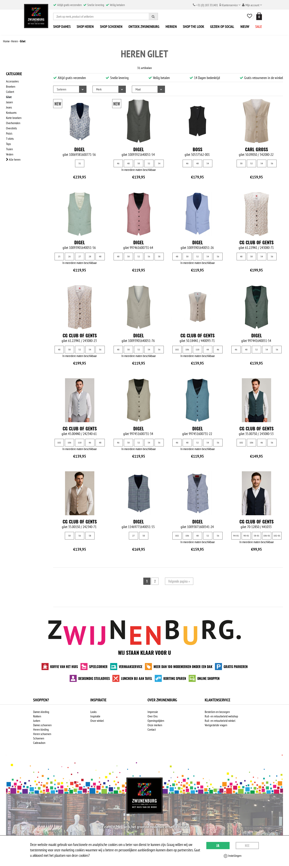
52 (149, 163)
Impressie (153, 712)
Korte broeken (13, 118)
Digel (79, 149)
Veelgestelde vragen (216, 725)
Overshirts (11, 128)
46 (118, 163)
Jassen (9, 102)
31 (79, 163)
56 (272, 163)
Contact (152, 729)
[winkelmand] (258, 16)
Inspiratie (95, 716)
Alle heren (13, 159)
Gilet (9, 97)
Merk (99, 89)
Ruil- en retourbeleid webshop (221, 716)
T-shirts (10, 139)
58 (159, 256)
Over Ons (153, 716)
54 (159, 163)
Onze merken (155, 725)
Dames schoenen (42, 725)
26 (69, 256)
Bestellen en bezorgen (217, 712)
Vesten (9, 154)
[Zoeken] (153, 16)
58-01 (256, 535)
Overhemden (13, 123)
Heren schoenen (42, 734)
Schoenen (38, 738)
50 (138, 163)
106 (187, 349)
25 (59, 256)
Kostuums (11, 113)
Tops (8, 144)
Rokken (37, 716)
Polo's (9, 133)
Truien (9, 149)
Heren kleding (41, 729)
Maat (138, 89)
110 (197, 349)
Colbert (10, 92)
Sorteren (61, 89)
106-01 (266, 535)
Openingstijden (156, 721)
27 (79, 256)
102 (177, 349)
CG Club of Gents (256, 242)
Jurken (36, 721)
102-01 (277, 535)
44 (208, 349)
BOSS (197, 149)
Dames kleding (41, 712)
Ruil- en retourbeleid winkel (220, 721)
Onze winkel (97, 721)
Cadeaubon (39, 743)
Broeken (10, 86)
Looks (93, 712)
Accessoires (12, 81)
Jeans (9, 107)
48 (128, 163)
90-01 (246, 535)
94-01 (236, 535)
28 (90, 256)
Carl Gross (256, 149)
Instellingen (232, 856)
